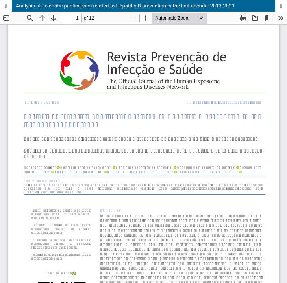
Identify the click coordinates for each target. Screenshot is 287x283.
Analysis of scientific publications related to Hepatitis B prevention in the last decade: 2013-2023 (125, 6)
